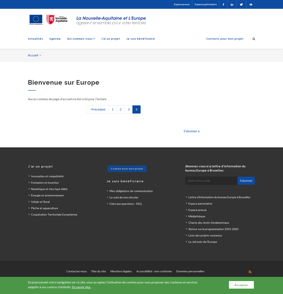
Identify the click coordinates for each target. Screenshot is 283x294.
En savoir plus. (81, 287)
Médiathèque (196, 216)
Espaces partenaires (206, 4)
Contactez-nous (76, 271)
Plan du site (98, 271)
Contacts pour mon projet (225, 38)
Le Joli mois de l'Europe (202, 241)
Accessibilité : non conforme (154, 271)
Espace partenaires (200, 203)
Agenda (55, 38)
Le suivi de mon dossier (124, 197)
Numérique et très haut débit (49, 189)
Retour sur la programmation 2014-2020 (213, 229)
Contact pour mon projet (127, 168)
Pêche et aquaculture (44, 208)
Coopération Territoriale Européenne (54, 214)
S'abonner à (191, 131)
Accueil (33, 55)
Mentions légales (121, 271)
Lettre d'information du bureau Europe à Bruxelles (219, 197)
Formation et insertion (45, 182)
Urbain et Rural (40, 201)
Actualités (35, 38)
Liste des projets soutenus (205, 235)
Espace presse (182, 4)
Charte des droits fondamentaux (208, 222)
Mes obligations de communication (131, 191)
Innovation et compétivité (47, 176)
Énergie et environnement (47, 195)
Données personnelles (190, 271)
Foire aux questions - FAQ (126, 203)
